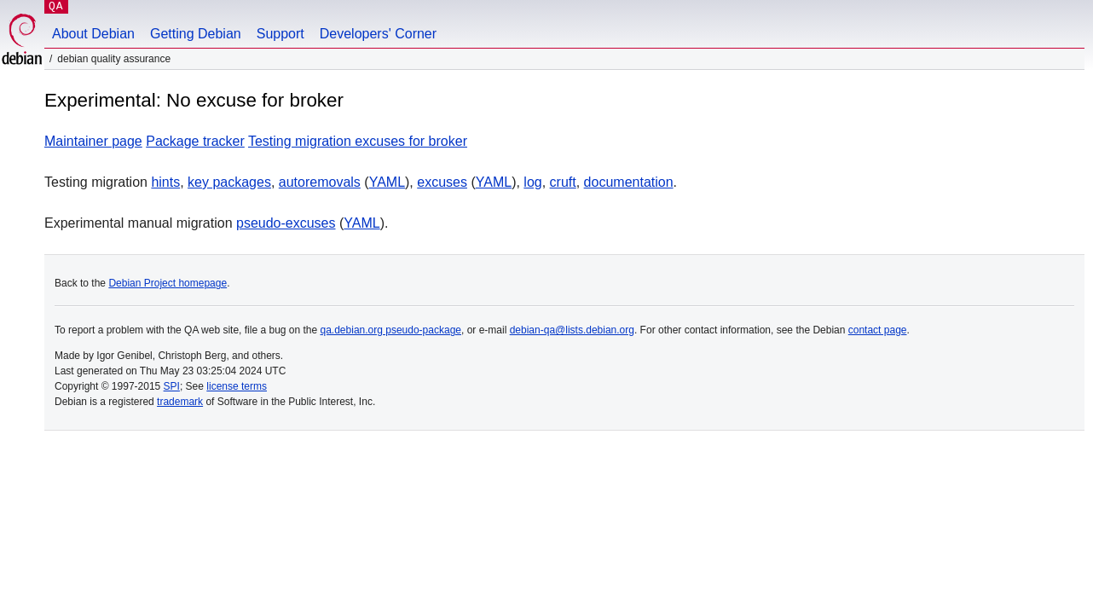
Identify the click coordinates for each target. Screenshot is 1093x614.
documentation (629, 182)
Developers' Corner (378, 33)
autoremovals (320, 182)
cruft (563, 182)
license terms (236, 386)
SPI (172, 386)
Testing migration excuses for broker (357, 141)
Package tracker (195, 141)
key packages (229, 182)
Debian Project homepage (167, 283)
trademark (180, 402)
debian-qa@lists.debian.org (572, 330)
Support (280, 33)
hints (165, 182)
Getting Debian (195, 33)
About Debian (93, 33)
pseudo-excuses (286, 223)
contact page (877, 330)
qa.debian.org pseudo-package (391, 330)
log (532, 182)
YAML (387, 182)
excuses (442, 182)
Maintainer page (93, 141)
